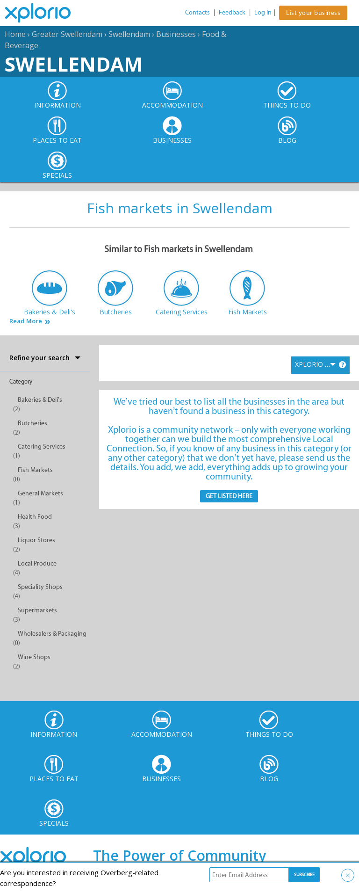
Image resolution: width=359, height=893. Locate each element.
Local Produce (37, 563)
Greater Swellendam (67, 34)
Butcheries (32, 423)
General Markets (40, 493)
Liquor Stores (36, 540)
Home (15, 34)
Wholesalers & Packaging (52, 634)
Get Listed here (229, 496)
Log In (263, 12)
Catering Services (41, 446)
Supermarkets (37, 610)
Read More (25, 321)
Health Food (35, 517)
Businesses (176, 34)
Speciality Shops (40, 587)
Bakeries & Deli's (40, 400)
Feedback (232, 12)
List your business (313, 13)
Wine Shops (34, 657)
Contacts (197, 12)
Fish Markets (35, 470)
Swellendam (129, 34)
